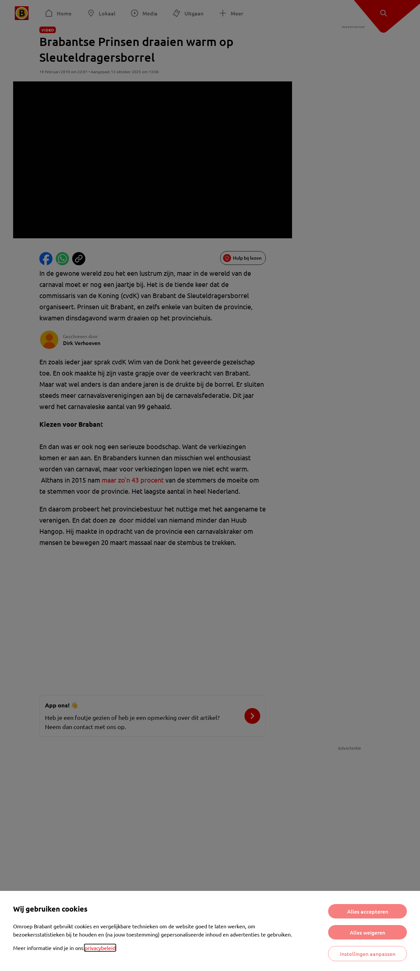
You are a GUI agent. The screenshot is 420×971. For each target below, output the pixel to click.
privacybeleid (100, 947)
